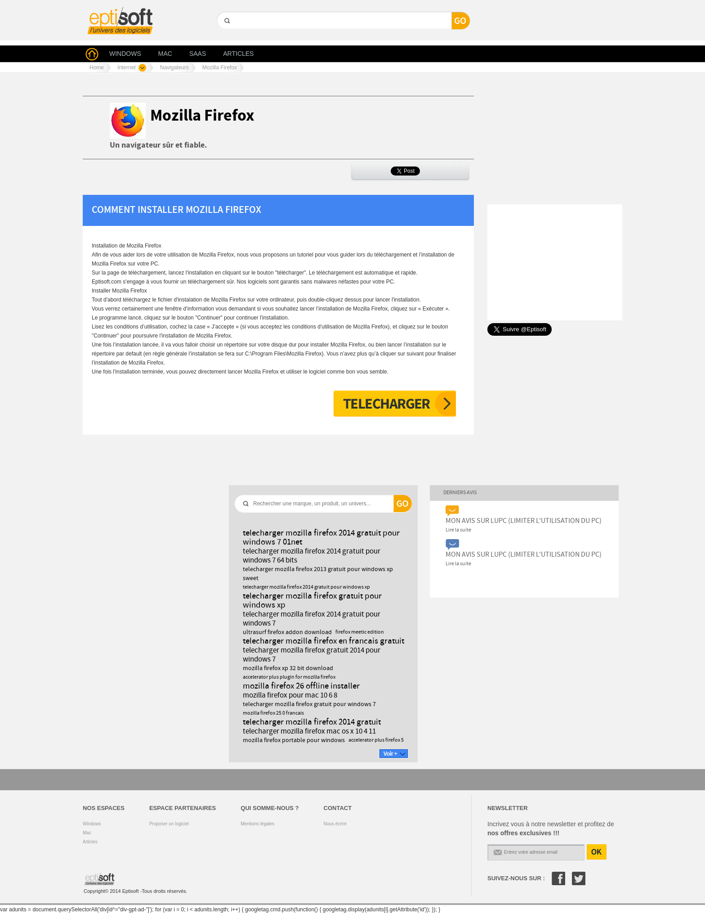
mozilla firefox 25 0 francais (273, 713)
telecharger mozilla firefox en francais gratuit (323, 641)
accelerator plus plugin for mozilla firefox (289, 677)
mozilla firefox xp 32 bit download (288, 668)
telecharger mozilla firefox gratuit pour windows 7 (309, 704)
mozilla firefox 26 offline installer (301, 686)
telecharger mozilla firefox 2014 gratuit (312, 722)
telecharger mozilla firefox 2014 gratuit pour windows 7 (311, 618)
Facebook (558, 878)
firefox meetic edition (359, 632)
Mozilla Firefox (202, 115)
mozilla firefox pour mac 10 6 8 (290, 695)
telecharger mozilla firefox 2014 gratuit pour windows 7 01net (321, 537)
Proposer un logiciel (169, 823)
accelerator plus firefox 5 (376, 740)
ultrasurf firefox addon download (287, 632)
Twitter (578, 878)
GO (226, 36)
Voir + (393, 753)
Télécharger (395, 404)
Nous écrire (335, 823)
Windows (92, 823)
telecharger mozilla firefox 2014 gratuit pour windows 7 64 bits (311, 555)
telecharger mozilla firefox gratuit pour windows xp (312, 600)
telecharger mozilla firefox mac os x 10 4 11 (309, 731)
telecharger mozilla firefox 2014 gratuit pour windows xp (306, 587)
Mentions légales (257, 823)
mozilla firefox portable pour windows (294, 740)
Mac (87, 832)
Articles (90, 841)
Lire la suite (458, 530)
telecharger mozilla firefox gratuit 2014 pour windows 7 (311, 654)
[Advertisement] (246, 83)
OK (597, 852)
